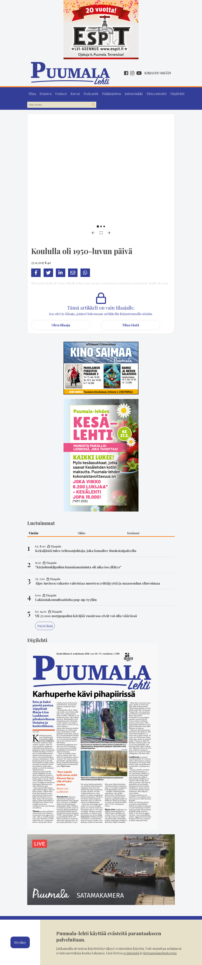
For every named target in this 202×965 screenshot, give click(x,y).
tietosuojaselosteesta (160, 953)
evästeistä (131, 953)
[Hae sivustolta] (93, 104)
